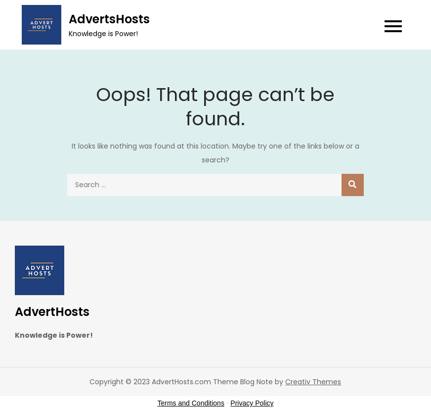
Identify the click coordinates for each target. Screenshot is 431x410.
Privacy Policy (251, 403)
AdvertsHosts (109, 19)
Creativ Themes (313, 382)
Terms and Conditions (191, 403)
